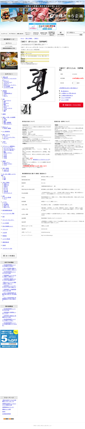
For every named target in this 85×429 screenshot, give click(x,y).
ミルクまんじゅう (8, 82)
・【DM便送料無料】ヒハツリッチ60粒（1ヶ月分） (9, 265)
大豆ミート (6, 105)
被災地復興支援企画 (7, 210)
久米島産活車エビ (8, 93)
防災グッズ (5, 127)
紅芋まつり (6, 81)
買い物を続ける (65, 91)
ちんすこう (6, 83)
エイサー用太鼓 (7, 197)
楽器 (3, 196)
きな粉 (5, 109)
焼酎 (5, 121)
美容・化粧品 (5, 168)
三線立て (6, 186)
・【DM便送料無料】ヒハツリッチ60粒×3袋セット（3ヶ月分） (9, 324)
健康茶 (4, 114)
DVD (5, 178)
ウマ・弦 (6, 190)
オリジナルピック (8, 193)
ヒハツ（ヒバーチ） (8, 147)
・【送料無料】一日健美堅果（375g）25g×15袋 (9, 290)
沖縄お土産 (5, 77)
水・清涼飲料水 (6, 131)
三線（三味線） (6, 182)
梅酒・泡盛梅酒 (7, 122)
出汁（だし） (7, 162)
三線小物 (6, 191)
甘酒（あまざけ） (8, 123)
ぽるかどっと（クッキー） (10, 85)
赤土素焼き (6, 204)
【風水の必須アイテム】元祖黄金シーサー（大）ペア (9, 401)
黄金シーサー (7, 207)
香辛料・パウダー (8, 163)
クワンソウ (5, 229)
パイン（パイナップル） (9, 137)
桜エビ (5, 107)
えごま (5, 154)
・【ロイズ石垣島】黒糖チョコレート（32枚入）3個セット (9, 269)
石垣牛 (5, 92)
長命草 (5, 156)
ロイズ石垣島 (7, 86)
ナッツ (5, 143)
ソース (5, 165)
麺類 (5, 111)
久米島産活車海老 (6, 413)
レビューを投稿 (65, 99)
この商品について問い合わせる (68, 93)
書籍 (5, 179)
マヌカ (5, 155)
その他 (5, 158)
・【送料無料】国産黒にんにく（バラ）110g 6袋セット (9, 279)
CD (4, 176)
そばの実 (4, 232)
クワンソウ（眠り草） (9, 150)
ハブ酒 (5, 119)
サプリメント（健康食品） (8, 146)
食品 (3, 99)
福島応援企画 (5, 242)
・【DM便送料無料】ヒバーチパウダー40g (9, 309)
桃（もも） (6, 138)
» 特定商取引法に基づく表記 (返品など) (68, 88)
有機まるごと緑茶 (6, 409)
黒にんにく (6, 103)
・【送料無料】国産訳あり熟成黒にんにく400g (9, 316)
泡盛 (5, 118)
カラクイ (6, 187)
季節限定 (4, 235)
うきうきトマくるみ (7, 248)
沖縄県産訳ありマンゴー (8, 407)
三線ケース (6, 185)
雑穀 (5, 101)
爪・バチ (6, 189)
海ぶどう (6, 96)
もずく (5, 94)
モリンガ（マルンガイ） (9, 149)
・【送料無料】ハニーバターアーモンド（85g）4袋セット (9, 286)
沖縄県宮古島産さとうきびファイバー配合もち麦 (9, 404)
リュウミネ (6, 169)
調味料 (4, 161)
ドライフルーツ (7, 100)
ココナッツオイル (8, 108)
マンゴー (6, 136)
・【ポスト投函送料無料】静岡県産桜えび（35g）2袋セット (9, 299)
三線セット (6, 183)
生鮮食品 (4, 90)
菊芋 (5, 151)
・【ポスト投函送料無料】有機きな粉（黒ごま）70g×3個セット (9, 294)
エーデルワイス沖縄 (8, 87)
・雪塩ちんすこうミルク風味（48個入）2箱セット (9, 283)
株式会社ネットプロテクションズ (41, 159)
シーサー (4, 202)
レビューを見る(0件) (66, 97)
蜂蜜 (5, 104)
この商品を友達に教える (67, 95)
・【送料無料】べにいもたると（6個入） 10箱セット (9, 276)
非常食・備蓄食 (7, 128)
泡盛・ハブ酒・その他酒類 (8, 117)
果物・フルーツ (6, 134)
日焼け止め (6, 170)
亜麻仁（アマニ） (8, 152)
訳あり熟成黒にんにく (7, 226)
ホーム (22, 38)
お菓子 (4, 141)
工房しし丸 (6, 205)
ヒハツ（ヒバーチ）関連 (8, 213)
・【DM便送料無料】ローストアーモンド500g (9, 272)
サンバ (5, 198)
